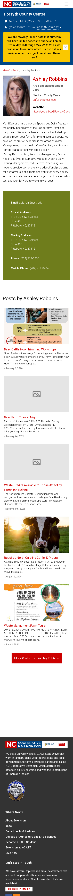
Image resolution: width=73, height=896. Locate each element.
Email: (15, 202)
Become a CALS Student (20, 842)
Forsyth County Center (24, 14)
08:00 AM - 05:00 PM (49, 27)
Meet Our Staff (10, 70)
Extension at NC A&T (18, 847)
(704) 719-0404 (30, 258)
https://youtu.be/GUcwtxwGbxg (51, 111)
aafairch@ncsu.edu (44, 99)
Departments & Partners (20, 831)
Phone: (15, 258)
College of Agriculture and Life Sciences (30, 836)
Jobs (8, 826)
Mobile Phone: (20, 268)
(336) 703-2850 (14, 27)
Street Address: (21, 212)
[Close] (65, 47)
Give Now (11, 853)
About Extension (15, 820)
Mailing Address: (21, 235)
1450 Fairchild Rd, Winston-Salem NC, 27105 (30, 21)
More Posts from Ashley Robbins (36, 658)
